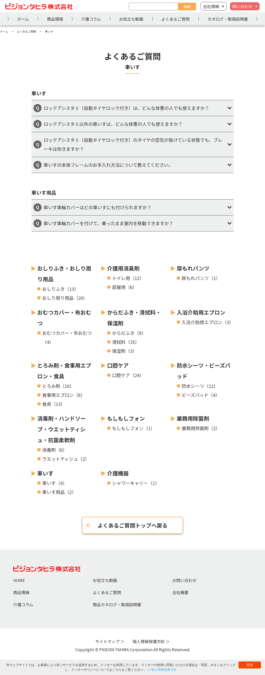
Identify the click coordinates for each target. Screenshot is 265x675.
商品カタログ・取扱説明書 (117, 604)
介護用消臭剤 (123, 268)
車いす (45, 473)
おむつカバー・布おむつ (64, 317)
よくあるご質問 (175, 19)
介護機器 (118, 473)
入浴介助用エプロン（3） (208, 322)
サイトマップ (107, 641)
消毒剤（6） (54, 449)
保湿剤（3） (124, 351)
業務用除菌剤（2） (201, 428)
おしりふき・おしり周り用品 (64, 273)
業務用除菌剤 (193, 418)
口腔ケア (118, 365)
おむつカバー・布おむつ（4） (67, 337)
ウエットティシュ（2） (65, 458)
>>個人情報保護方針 (162, 669)
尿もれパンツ (193, 268)
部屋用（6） (124, 287)
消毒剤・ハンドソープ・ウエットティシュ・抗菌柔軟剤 (61, 429)
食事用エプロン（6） (63, 395)
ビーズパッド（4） (201, 395)
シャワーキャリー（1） (135, 483)
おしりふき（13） (60, 289)
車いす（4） (54, 483)
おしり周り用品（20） (65, 298)
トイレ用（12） (128, 278)
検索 (187, 6)
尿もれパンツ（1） (201, 278)
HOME (19, 580)
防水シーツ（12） (200, 386)
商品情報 (55, 19)
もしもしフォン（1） (133, 428)
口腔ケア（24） (128, 375)
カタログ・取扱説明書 (228, 19)
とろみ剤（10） (58, 386)
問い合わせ (242, 6)
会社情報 (211, 6)
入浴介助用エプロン (201, 312)
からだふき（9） (129, 333)
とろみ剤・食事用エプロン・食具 (64, 370)
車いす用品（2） (59, 492)
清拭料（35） (125, 342)
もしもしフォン (126, 418)
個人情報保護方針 (148, 641)
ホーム (23, 19)
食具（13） (53, 404)
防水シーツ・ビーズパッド (203, 370)
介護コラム (91, 19)
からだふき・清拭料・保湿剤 (134, 317)
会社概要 (180, 592)
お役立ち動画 (131, 19)
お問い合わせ (184, 580)
